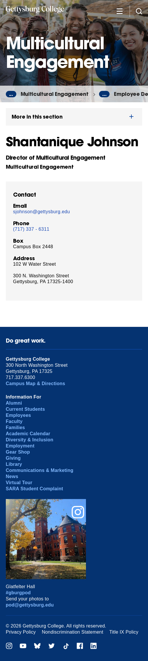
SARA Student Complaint (34, 488)
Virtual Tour (19, 482)
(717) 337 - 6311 (31, 229)
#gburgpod (18, 592)
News (12, 476)
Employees (18, 415)
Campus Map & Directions (35, 383)
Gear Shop (18, 452)
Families (15, 427)
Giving (13, 458)
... (11, 94)
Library (14, 464)
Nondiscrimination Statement (72, 632)
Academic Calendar (28, 433)
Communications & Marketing (39, 470)
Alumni (14, 403)
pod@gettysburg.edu (30, 604)
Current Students (25, 409)
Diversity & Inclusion (29, 439)
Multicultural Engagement (55, 94)
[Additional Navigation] (119, 11)
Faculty (14, 421)
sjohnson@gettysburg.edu (41, 211)
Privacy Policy (21, 632)
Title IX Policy (123, 632)
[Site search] (139, 11)
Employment (20, 445)
